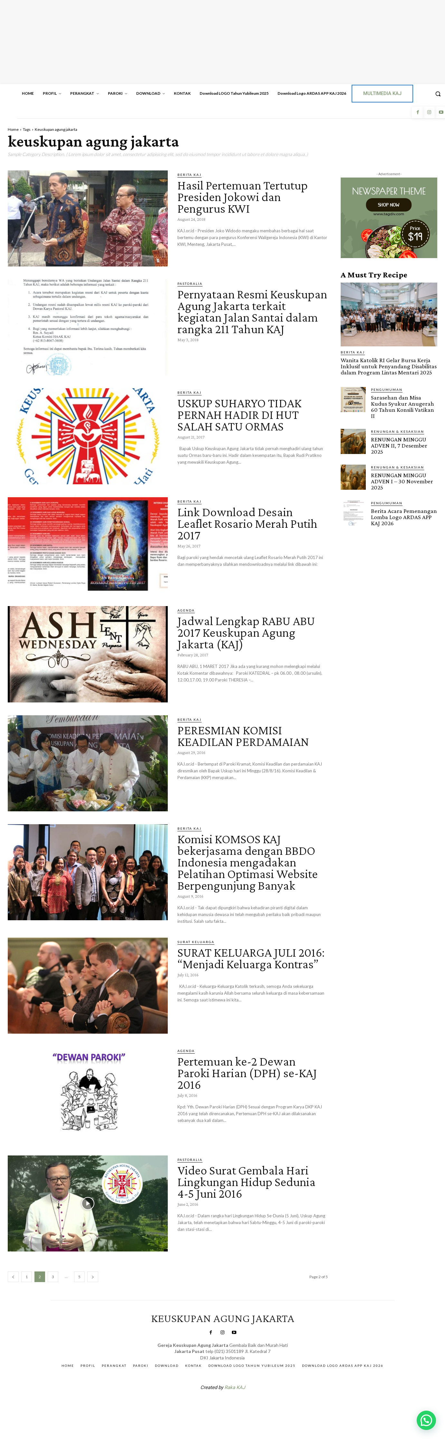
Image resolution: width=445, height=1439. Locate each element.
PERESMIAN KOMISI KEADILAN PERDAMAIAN (243, 736)
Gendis (241, 1404)
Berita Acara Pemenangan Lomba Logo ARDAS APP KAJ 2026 (404, 516)
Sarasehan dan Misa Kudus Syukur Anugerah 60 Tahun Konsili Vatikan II (402, 406)
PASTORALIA (190, 283)
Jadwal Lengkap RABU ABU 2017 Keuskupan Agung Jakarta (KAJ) (246, 632)
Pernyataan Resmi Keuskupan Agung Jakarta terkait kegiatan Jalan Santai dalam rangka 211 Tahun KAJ (252, 311)
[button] (426, 1420)
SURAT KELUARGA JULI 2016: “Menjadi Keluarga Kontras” (251, 958)
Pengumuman (386, 389)
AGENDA (186, 610)
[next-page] (92, 1276)
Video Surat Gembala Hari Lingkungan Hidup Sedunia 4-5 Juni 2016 (246, 1182)
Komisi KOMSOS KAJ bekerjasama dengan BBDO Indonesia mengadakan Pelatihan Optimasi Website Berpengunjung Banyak (247, 862)
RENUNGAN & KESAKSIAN (397, 431)
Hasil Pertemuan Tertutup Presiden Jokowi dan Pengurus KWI (242, 197)
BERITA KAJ (189, 175)
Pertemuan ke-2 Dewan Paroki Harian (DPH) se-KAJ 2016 (247, 1073)
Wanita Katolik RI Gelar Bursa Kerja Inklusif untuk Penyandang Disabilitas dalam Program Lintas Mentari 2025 (389, 366)
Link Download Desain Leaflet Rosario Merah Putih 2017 (247, 523)
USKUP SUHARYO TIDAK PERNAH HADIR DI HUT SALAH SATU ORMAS (239, 414)
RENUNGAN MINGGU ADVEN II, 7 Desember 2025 (399, 445)
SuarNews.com (212, 1404)
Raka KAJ (234, 1387)
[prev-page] (13, 1276)
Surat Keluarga (195, 942)
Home (13, 129)
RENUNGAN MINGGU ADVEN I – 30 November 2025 (402, 481)
